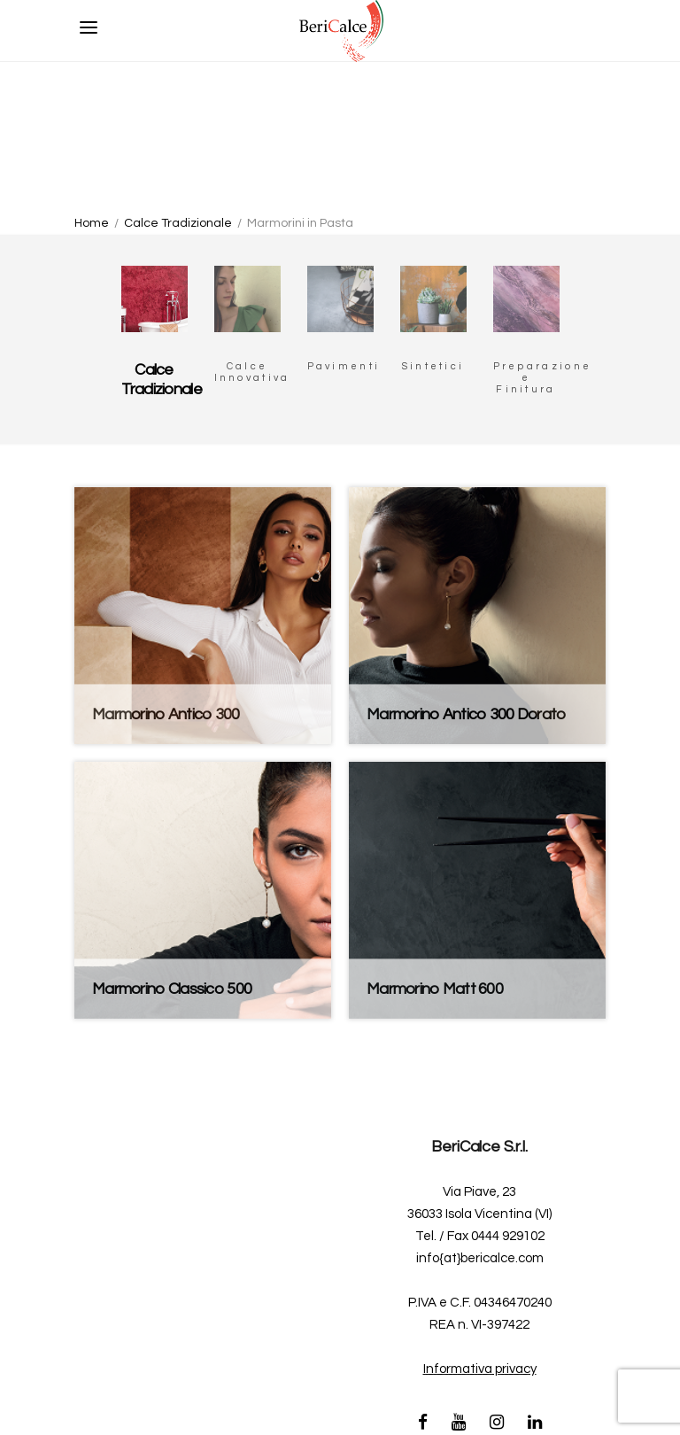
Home (91, 223)
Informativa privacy (480, 1369)
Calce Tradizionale (178, 223)
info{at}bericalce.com (480, 1258)
